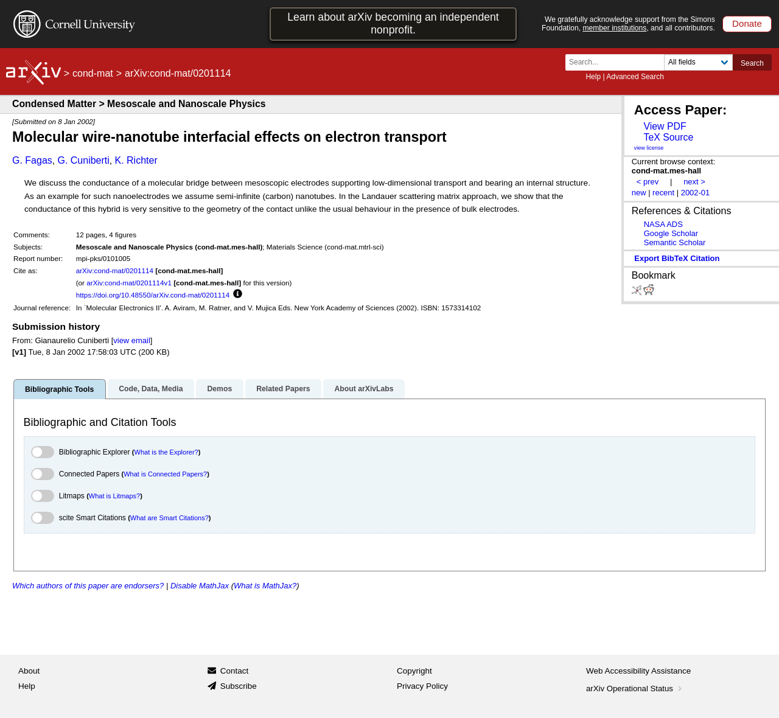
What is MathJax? (265, 585)
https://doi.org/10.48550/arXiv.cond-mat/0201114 (153, 295)
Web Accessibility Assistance (638, 670)
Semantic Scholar (675, 242)
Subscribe (238, 686)
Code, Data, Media (151, 389)
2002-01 (695, 192)
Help (593, 76)
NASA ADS (663, 224)
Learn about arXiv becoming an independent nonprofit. (393, 23)
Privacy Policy (422, 686)
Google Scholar (671, 233)
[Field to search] (698, 62)
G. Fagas (32, 160)
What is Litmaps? (114, 496)
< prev (647, 181)
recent (663, 192)
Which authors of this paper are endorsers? (88, 585)
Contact (234, 670)
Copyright (414, 670)
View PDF (664, 126)
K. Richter (135, 160)
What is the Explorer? (166, 452)
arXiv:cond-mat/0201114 (114, 270)
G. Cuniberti (83, 160)
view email (131, 340)
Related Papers (283, 389)
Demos (219, 389)
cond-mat (92, 73)
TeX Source (668, 137)
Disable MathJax (199, 585)
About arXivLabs (363, 389)
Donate (747, 23)
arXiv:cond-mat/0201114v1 (129, 283)
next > (694, 181)
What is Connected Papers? (165, 474)
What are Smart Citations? (169, 517)
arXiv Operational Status (635, 688)
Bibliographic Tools (59, 389)
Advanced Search (635, 76)
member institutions (614, 28)
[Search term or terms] (618, 62)
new (639, 192)
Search (752, 63)
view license (649, 148)
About (29, 670)
